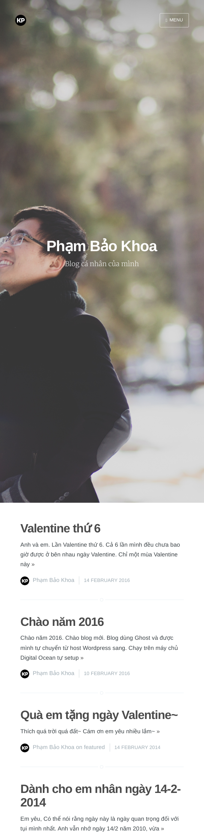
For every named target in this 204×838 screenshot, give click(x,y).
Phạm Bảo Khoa (53, 580)
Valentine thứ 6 (60, 528)
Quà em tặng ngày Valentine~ (99, 715)
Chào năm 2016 (62, 621)
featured (94, 747)
